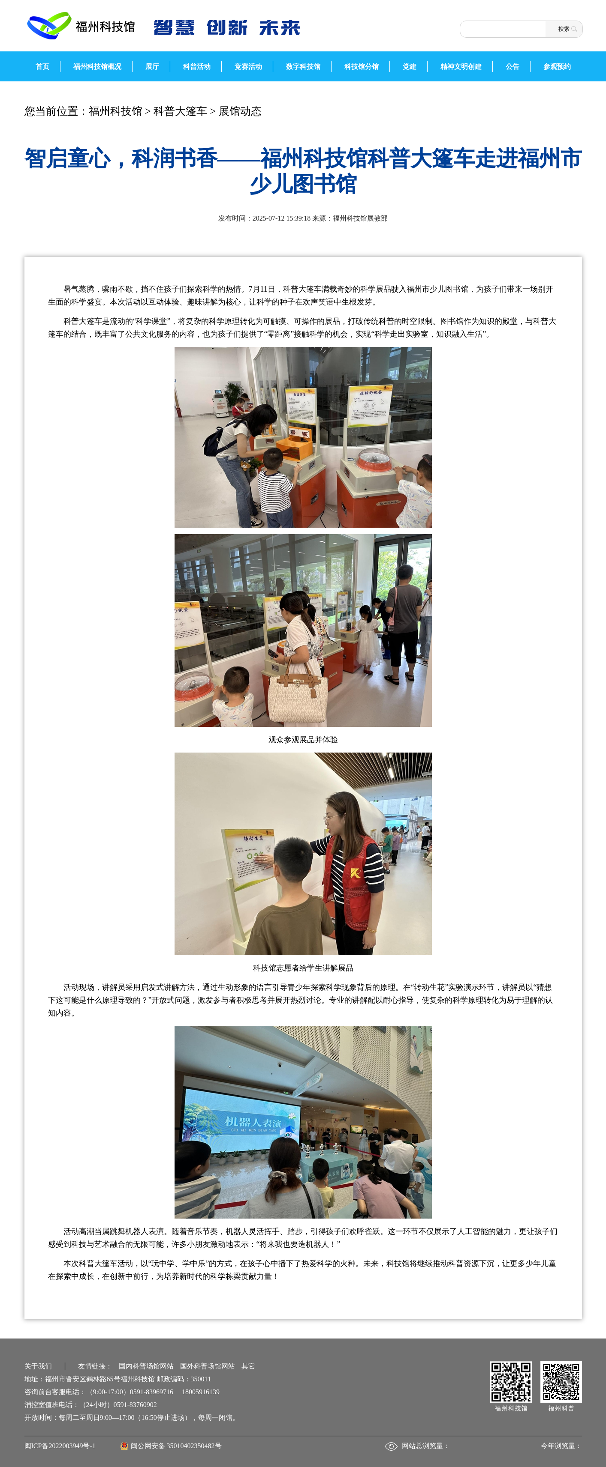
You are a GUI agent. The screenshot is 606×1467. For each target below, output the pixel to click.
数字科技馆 (303, 66)
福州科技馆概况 (97, 66)
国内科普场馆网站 (146, 1366)
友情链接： (95, 1366)
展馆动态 (240, 111)
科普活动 (197, 66)
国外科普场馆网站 (207, 1366)
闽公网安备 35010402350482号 (176, 1445)
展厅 (152, 66)
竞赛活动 (248, 66)
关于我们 (38, 1366)
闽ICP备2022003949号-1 (60, 1445)
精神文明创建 (461, 66)
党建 (409, 66)
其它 (248, 1366)
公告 (512, 66)
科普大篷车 (180, 111)
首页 (42, 66)
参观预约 (557, 66)
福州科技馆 (115, 111)
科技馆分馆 (361, 66)
